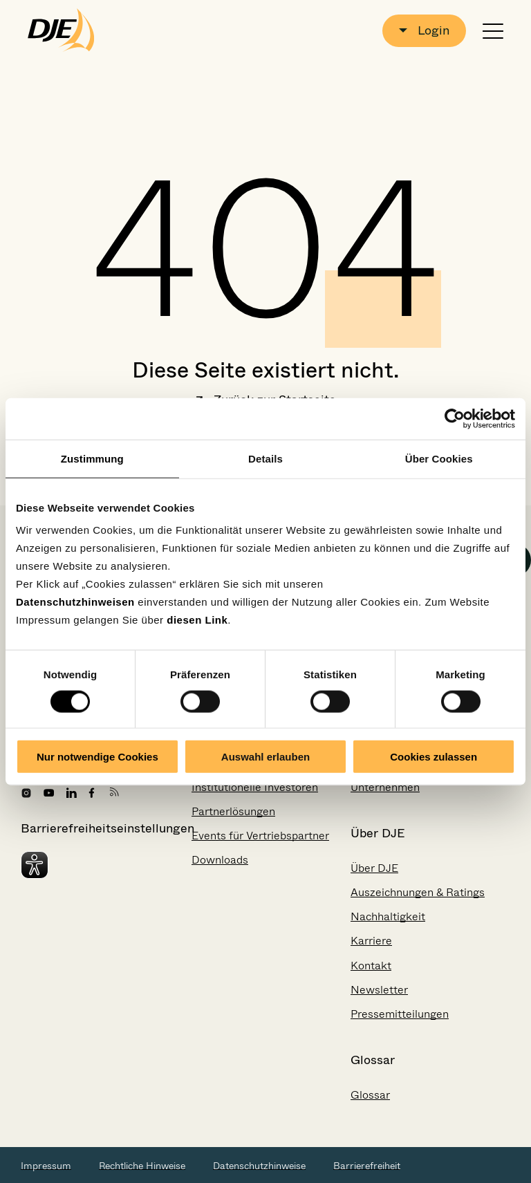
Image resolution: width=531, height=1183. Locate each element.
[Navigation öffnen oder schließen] (493, 31)
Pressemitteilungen (400, 1014)
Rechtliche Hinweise (142, 1166)
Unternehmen (385, 787)
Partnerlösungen (233, 811)
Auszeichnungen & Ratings (418, 892)
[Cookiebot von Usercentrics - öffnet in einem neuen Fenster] (454, 418)
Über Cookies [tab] (439, 458)
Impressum (46, 1166)
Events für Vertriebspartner (260, 836)
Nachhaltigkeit (388, 916)
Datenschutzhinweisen (75, 602)
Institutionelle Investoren (255, 787)
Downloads (220, 860)
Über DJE (374, 868)
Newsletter (379, 990)
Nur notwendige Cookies (97, 757)
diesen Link (197, 620)
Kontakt (371, 966)
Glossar (370, 1095)
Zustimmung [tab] (92, 458)
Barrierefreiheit (366, 1166)
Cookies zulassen (433, 757)
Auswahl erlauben (265, 757)
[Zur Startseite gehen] (61, 30)
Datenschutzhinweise (259, 1166)
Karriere (371, 941)
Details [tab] (265, 458)
